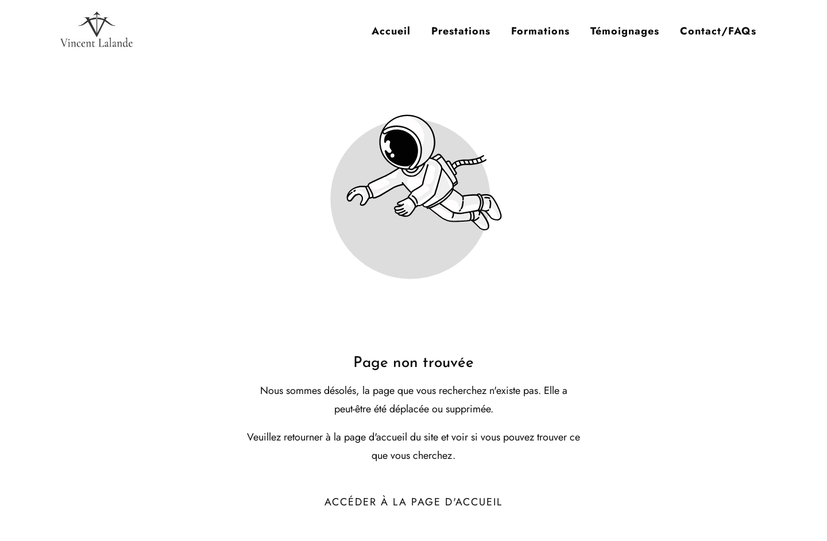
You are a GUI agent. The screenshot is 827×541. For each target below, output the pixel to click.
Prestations (460, 31)
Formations (540, 31)
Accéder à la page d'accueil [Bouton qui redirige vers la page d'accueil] (413, 501)
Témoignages (624, 31)
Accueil (391, 31)
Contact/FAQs (718, 31)
